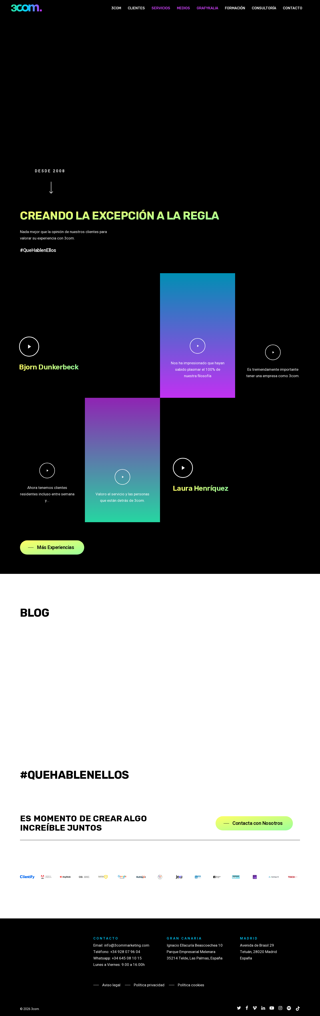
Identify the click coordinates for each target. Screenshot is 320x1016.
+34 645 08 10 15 (127, 958)
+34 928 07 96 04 (125, 952)
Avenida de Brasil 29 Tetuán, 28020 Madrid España (258, 952)
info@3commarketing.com (126, 945)
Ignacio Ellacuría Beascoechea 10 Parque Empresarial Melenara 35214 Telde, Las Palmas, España (195, 952)
